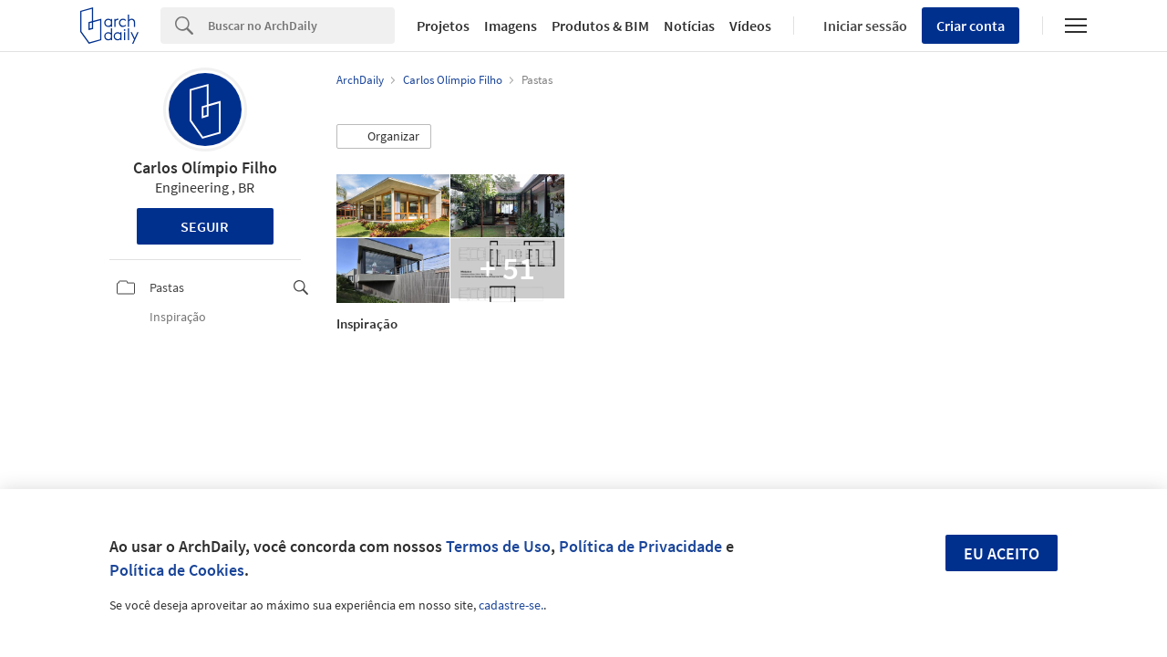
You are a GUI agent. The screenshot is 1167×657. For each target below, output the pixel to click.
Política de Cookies (176, 569)
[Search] (301, 25)
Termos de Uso (498, 546)
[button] (383, 137)
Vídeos (750, 25)
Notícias (689, 25)
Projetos (443, 25)
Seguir (205, 226)
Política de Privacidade (640, 546)
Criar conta (970, 25)
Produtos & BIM (600, 25)
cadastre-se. (511, 605)
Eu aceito (1001, 553)
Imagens (510, 25)
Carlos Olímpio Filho (205, 167)
